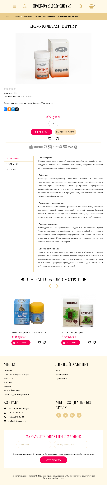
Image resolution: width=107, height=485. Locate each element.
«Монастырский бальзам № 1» (29, 332)
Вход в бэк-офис (12, 390)
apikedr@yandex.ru (17, 421)
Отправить (53, 460)
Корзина (8, 382)
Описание (12, 158)
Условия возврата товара (16, 374)
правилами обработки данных (79, 454)
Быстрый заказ (65, 132)
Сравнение (61, 378)
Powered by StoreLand (53, 478)
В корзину (41, 132)
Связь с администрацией (16, 394)
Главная (8, 370)
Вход (58, 370)
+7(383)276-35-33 (16, 417)
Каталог (8, 386)
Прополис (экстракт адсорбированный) (73, 333)
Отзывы (11, 169)
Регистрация (62, 374)
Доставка (12, 164)
